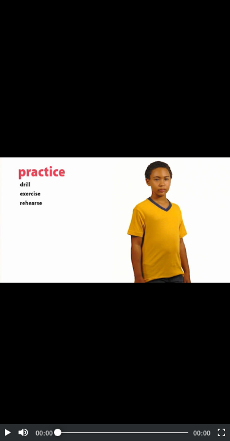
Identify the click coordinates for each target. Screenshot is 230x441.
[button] (7, 432)
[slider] (123, 432)
